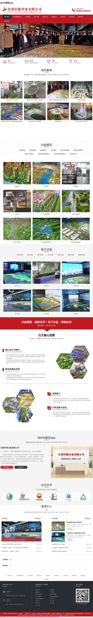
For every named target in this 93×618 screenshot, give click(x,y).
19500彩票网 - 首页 (4, 617)
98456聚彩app (6, 3)
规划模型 (52, 589)
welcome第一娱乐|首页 (14, 617)
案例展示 (54, 17)
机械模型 (37, 592)
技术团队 (63, 17)
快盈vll (43, 617)
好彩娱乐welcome (55, 617)
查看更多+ (8, 518)
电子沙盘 (36, 17)
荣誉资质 (71, 17)
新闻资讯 (80, 17)
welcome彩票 (34, 617)
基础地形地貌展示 (39, 598)
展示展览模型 (38, 594)
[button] (45, 56)
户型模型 (52, 592)
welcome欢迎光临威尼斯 (25, 617)
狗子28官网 (47, 617)
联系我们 (7, 21)
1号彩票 (39, 617)
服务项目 (45, 17)
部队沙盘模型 (38, 596)
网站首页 (7, 17)
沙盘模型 (27, 17)
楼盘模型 (83, 150)
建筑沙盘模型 (53, 594)
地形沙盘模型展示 (54, 596)
